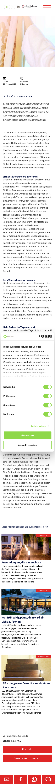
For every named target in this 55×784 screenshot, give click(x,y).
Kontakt (27, 749)
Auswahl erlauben (27, 445)
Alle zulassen (27, 435)
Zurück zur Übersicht (27, 758)
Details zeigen (38, 426)
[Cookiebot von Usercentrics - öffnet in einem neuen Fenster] (39, 336)
